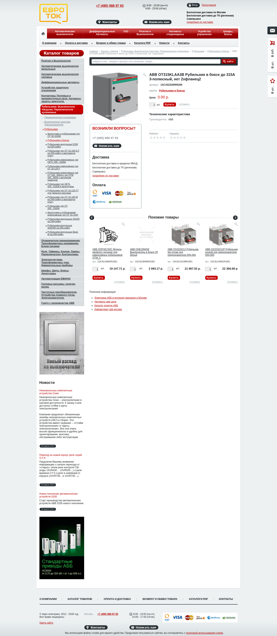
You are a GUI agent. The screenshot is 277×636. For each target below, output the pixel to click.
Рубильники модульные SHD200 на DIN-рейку (60, 226)
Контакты (184, 43)
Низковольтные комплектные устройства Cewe (55, 392)
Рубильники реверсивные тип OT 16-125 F (63, 167)
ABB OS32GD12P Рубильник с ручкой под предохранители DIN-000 (222, 252)
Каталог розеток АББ (106, 305)
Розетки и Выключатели (145, 33)
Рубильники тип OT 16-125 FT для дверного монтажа (63, 191)
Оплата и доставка (76, 43)
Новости (164, 43)
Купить (170, 104)
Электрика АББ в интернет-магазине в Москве (121, 297)
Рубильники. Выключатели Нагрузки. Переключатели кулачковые (155, 51)
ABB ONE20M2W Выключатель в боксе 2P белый (144, 252)
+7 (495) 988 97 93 (106, 6)
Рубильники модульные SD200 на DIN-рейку (64, 220)
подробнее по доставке (200, 22)
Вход (195, 5)
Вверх (253, 623)
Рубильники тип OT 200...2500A (58, 207)
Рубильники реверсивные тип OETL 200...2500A (63, 160)
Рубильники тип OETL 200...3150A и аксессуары (61, 185)
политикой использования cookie (204, 633)
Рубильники (198, 51)
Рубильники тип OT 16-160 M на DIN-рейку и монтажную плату (63, 199)
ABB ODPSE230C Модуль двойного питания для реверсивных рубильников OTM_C (107, 253)
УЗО (125, 31)
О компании (49, 43)
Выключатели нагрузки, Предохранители (58, 123)
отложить (184, 104)
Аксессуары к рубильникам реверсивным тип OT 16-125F (63, 213)
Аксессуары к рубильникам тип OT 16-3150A (64, 134)
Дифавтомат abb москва (108, 309)
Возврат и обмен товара (111, 43)
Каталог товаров (109, 51)
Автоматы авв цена (105, 301)
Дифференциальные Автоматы (102, 33)
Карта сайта (46, 622)
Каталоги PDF (142, 43)
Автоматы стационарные (175, 33)
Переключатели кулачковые (60, 117)
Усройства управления (204, 33)
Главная (93, 51)
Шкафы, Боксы (228, 33)
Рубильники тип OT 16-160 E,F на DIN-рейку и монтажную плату (63, 153)
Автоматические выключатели (65, 33)
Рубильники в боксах (218, 51)
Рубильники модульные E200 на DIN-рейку (63, 145)
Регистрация (209, 5)
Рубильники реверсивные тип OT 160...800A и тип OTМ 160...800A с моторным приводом (63, 176)
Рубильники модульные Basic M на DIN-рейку (63, 233)
